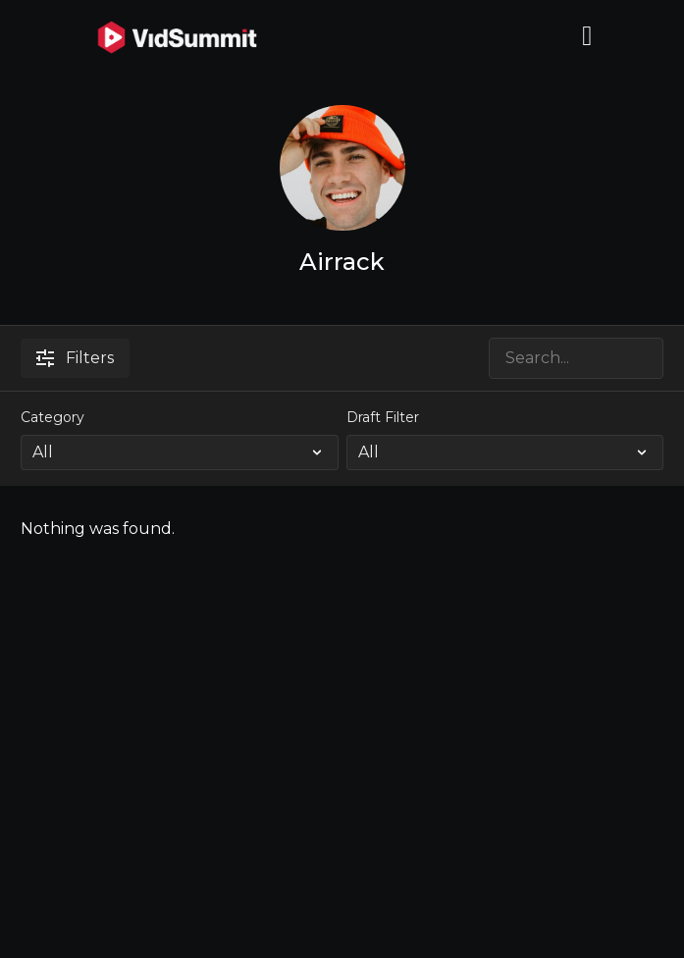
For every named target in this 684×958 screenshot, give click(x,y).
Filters (75, 357)
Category (52, 417)
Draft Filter (382, 417)
